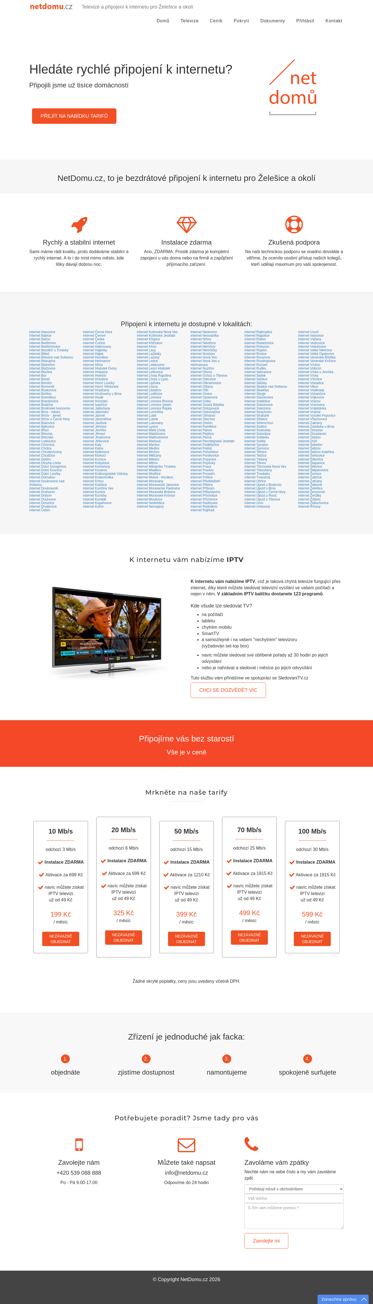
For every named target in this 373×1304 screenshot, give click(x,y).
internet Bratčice (41, 405)
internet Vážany (309, 339)
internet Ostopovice (205, 408)
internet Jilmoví (94, 434)
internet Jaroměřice (97, 419)
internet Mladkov (149, 470)
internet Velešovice (312, 347)
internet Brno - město (44, 412)
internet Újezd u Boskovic (263, 485)
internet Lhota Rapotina (154, 375)
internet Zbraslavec (312, 434)
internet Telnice (255, 452)
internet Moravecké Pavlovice (158, 488)
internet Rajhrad (202, 510)
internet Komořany (96, 466)
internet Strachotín (257, 412)
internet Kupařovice (97, 503)
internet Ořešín (201, 423)
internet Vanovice (311, 336)
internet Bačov (39, 339)
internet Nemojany (150, 506)
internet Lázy (146, 350)
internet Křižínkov (149, 343)
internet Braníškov (42, 397)
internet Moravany (150, 481)
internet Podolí (201, 448)
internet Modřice (149, 474)
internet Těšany (255, 459)
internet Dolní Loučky (44, 474)
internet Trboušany (258, 470)
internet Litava (147, 387)
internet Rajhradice (258, 332)
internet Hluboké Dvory (100, 368)
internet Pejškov (202, 434)
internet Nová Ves (204, 357)
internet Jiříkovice (96, 441)
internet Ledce (147, 361)
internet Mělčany (149, 455)
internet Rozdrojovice (260, 361)
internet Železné (310, 485)
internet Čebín (39, 510)
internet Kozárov (95, 470)
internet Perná (201, 437)
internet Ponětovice (205, 455)
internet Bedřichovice (44, 347)
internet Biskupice (42, 361)
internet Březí (39, 430)
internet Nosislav (203, 354)
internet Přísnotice (204, 495)
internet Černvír (94, 336)
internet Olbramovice (206, 383)
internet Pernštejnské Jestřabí (213, 441)
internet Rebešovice (259, 343)
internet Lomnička (150, 412)
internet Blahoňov (42, 365)
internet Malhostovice (152, 437)
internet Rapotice (257, 336)
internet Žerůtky (309, 495)
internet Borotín (40, 383)
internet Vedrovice (311, 343)
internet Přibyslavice (205, 492)
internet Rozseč (255, 365)
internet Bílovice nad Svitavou (51, 357)
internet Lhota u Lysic (152, 379)
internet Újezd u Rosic (260, 495)
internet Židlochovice (313, 503)
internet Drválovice (43, 506)
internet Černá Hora (97, 332)
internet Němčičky (204, 350)
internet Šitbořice (310, 459)
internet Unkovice (257, 506)
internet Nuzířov (202, 368)
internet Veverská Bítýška (316, 357)
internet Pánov (201, 430)
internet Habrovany (97, 347)
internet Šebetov (310, 445)
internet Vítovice (310, 379)
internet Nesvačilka (205, 336)
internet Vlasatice (311, 383)
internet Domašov (42, 477)
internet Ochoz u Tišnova (209, 375)
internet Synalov (256, 445)
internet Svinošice (257, 434)
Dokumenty (272, 26)
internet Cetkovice (42, 441)
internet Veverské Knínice (317, 361)
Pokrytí (241, 26)
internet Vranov (309, 401)
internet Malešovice (151, 434)
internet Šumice (309, 474)
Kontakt (334, 26)
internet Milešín (148, 459)
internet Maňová (149, 441)
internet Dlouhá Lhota (45, 463)
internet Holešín (94, 375)
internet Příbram (202, 488)
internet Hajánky (95, 350)
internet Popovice (203, 459)
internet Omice (201, 394)
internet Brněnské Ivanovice (49, 408)
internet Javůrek (94, 423)
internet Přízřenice (204, 499)
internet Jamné (94, 415)
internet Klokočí (94, 455)
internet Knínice (94, 459)
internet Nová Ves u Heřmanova (205, 362)
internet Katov (93, 448)
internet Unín (253, 503)
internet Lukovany (150, 423)
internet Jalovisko (96, 412)
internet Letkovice (150, 372)
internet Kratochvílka (98, 477)
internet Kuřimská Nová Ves (157, 332)
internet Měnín (147, 463)
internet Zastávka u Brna (316, 427)
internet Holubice (95, 379)
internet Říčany (309, 506)
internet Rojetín (255, 350)
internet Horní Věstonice (101, 387)
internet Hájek (93, 354)
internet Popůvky (203, 463)
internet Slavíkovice (258, 397)
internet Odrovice (203, 379)
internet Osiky (201, 401)
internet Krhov (93, 481)
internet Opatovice (204, 397)
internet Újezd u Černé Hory (265, 492)
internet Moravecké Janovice (158, 485)
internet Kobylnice (96, 463)
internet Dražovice (42, 499)
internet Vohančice (312, 394)
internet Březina (40, 434)
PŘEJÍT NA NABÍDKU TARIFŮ (74, 116)
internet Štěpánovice (313, 470)
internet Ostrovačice (205, 412)
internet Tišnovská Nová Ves (265, 466)
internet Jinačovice (96, 437)
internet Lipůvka (148, 383)
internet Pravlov (202, 470)
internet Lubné (147, 419)
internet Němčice (203, 347)
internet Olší (200, 390)
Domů (163, 26)
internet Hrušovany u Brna (102, 394)
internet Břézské (41, 437)
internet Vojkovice (311, 397)
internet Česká (93, 339)
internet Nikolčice (203, 343)
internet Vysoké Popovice (316, 415)
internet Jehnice (94, 427)
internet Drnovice (41, 503)
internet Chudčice (42, 455)
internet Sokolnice (257, 408)
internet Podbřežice (205, 445)
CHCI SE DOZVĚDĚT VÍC (228, 690)
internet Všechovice (312, 419)
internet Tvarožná (257, 477)
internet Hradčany (96, 390)
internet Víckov (309, 365)
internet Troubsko (257, 474)
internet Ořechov (203, 419)
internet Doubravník (43, 488)
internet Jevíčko (94, 430)
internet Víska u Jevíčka (315, 372)
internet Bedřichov (42, 343)
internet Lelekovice (150, 365)
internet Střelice (255, 419)
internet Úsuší (308, 332)
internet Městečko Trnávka (156, 466)
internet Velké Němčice (315, 350)
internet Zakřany (310, 423)
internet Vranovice (311, 405)
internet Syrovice (256, 448)
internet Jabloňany (96, 408)
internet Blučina (40, 372)
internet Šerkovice (311, 455)
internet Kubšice (95, 485)
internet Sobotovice (258, 405)
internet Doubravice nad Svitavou (46, 483)
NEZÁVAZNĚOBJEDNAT (60, 939)
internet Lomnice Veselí (154, 405)
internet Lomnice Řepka (154, 408)
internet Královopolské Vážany (105, 474)
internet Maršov (148, 445)
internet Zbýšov (309, 437)
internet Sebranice (257, 372)
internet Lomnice (149, 397)
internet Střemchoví (258, 423)
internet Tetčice (255, 455)
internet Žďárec (309, 499)
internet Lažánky (149, 354)
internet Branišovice (43, 401)
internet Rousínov (257, 357)
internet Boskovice (42, 390)
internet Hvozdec (95, 401)
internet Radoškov (204, 506)
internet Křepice (148, 339)
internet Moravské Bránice (156, 492)
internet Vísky (308, 375)
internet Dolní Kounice (45, 470)
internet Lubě (146, 415)
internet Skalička (256, 390)
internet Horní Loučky (98, 383)
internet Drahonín (42, 492)
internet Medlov (148, 448)
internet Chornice (41, 445)
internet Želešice (310, 488)
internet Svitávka (256, 437)
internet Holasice (95, 372)
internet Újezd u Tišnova (262, 499)
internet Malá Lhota (151, 430)
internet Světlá (255, 441)
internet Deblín (40, 459)
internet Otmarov (203, 415)
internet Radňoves (204, 503)
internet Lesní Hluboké (153, 368)
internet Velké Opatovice (316, 354)
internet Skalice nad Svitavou (265, 387)
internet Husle (93, 397)
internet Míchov (148, 452)
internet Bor (37, 375)
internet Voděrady (311, 390)
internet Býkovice (41, 427)
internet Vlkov (308, 387)
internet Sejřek (255, 375)
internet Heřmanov (96, 361)
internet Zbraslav (310, 430)
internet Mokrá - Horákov (155, 477)
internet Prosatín (203, 474)
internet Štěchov (310, 466)
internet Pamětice (203, 427)
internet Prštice (202, 477)
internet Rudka (255, 368)
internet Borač (39, 379)
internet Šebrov (309, 448)
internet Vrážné (309, 412)
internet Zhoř (307, 441)
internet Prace (201, 466)
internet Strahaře (256, 415)
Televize (190, 26)
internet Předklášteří (205, 481)
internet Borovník (41, 387)
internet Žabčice (310, 477)
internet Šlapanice (311, 463)
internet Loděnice (149, 394)
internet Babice (40, 336)
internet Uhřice (255, 481)
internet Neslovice (204, 332)
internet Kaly (92, 445)
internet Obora (201, 372)
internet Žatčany (310, 481)
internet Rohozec (257, 347)
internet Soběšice (257, 401)
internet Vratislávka (312, 408)
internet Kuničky (94, 495)
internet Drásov (40, 495)
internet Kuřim (93, 506)
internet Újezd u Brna (260, 488)
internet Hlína (93, 365)
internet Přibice (202, 485)
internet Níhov (201, 339)
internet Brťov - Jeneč (45, 415)
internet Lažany (148, 357)
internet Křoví (146, 347)
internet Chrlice (40, 448)
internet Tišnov (255, 463)
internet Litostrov (149, 390)
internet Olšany (202, 387)
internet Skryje (255, 394)
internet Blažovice (42, 368)
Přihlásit (305, 26)
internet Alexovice (42, 332)
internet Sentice (255, 379)
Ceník (216, 26)
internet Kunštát (94, 499)
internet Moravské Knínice (156, 495)
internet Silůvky (255, 383)
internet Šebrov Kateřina (316, 452)
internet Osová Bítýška (207, 405)
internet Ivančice (95, 405)
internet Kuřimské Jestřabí (156, 336)
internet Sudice (255, 427)
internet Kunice (94, 492)
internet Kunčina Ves (98, 488)
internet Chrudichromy (45, 452)
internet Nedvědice (150, 503)
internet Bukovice (42, 423)
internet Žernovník (311, 492)
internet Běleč (39, 354)
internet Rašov (255, 339)
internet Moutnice (149, 499)
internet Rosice (255, 354)
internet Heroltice (95, 357)
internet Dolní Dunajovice (47, 466)
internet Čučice (94, 343)
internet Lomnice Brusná (155, 401)
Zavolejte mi (266, 1241)
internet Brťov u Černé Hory (49, 419)
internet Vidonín (309, 368)
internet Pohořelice (204, 452)
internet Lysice (147, 427)
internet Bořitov (40, 394)
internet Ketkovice (96, 452)
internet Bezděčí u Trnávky (48, 350)
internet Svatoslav (257, 430)
